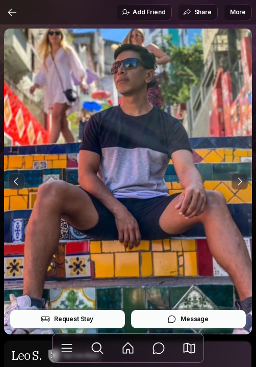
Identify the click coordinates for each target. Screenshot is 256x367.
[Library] (67, 348)
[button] (189, 348)
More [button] (238, 12)
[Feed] (128, 348)
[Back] (12, 12)
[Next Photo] (240, 181)
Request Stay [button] (67, 319)
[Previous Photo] (16, 181)
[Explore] (97, 348)
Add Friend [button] (143, 12)
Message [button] (188, 319)
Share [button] (197, 12)
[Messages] (158, 348)
